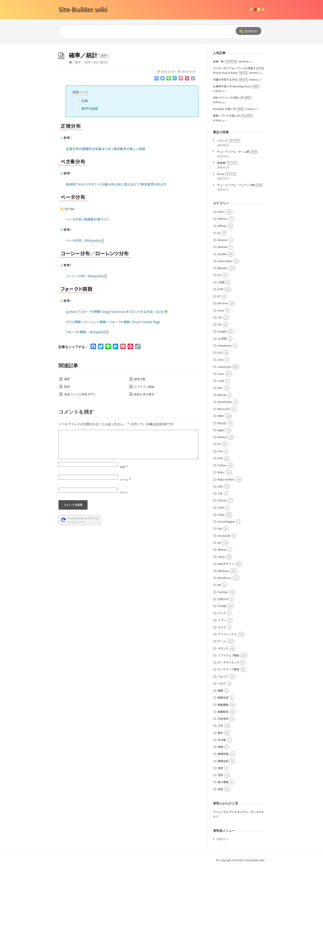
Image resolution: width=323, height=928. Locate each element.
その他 (222, 668)
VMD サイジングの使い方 (232, 159)
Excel (221, 372)
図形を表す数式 (144, 456)
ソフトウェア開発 (228, 717)
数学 (78, 124)
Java (221, 421)
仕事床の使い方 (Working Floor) (236, 148)
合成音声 (223, 780)
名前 (124, 528)
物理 (220, 808)
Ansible (222, 316)
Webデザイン (226, 625)
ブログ (222, 745)
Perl (220, 513)
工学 (220, 787)
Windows (223, 632)
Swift (221, 569)
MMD (221, 477)
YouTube (223, 654)
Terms (81, 583)
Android (222, 308)
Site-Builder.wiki (83, 9)
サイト (124, 554)
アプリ (222, 682)
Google (222, 393)
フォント (223, 738)
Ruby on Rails (226, 541)
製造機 (227, 224)
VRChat (222, 611)
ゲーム (222, 703)
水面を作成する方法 (230, 141)
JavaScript (224, 428)
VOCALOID (224, 597)
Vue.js (221, 618)
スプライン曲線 (144, 448)
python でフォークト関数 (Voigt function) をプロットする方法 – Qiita (117, 373)
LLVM (221, 442)
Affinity (222, 287)
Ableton (222, 280)
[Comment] (128, 506)
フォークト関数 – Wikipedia (87, 393)
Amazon (223, 301)
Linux (221, 435)
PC (219, 506)
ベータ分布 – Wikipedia (85, 302)
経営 (220, 830)
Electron (223, 365)
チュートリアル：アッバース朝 (240, 247)
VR (219, 604)
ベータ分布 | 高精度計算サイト (87, 281)
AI (219, 294)
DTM (220, 351)
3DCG (221, 273)
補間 (67, 441)
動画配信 (223, 773)
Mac (220, 449)
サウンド (223, 710)
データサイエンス (228, 724)
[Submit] (248, 31)
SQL (220, 555)
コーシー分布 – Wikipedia (86, 337)
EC (219, 358)
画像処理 (223, 815)
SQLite (222, 562)
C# (219, 337)
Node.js (222, 499)
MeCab (222, 456)
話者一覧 (225, 123)
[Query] (141, 31)
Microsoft (224, 470)
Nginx (221, 492)
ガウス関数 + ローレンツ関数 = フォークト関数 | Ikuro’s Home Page (113, 383)
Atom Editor (225, 323)
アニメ (222, 675)
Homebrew (225, 407)
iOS (220, 414)
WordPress (225, 639)
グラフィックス (227, 696)
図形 (67, 448)
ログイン (222, 901)
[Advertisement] (161, 74)
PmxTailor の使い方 (228, 170)
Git (219, 386)
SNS (220, 548)
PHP (220, 520)
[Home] (70, 124)
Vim (220, 590)
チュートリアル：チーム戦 (237, 213)
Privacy (72, 583)
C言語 (221, 344)
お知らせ (223, 661)
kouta (226, 235)
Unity (221, 576)
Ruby (221, 534)
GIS (220, 379)
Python (222, 527)
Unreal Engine (226, 583)
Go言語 (222, 400)
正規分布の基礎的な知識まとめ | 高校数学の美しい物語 (105, 210)
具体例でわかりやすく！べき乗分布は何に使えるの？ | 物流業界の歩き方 (116, 246)
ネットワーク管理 (228, 731)
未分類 (222, 801)
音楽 (220, 851)
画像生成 (223, 823)
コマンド (228, 202)
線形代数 (140, 441)
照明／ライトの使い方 (233, 177)
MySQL (222, 485)
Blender (222, 330)
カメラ (222, 689)
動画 (220, 752)
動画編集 (223, 766)
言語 (220, 837)
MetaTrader (225, 463)
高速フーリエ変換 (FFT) (79, 456)
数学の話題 (90, 170)
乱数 (85, 162)
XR (219, 646)
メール (125, 541)
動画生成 (223, 759)
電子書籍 (223, 844)
